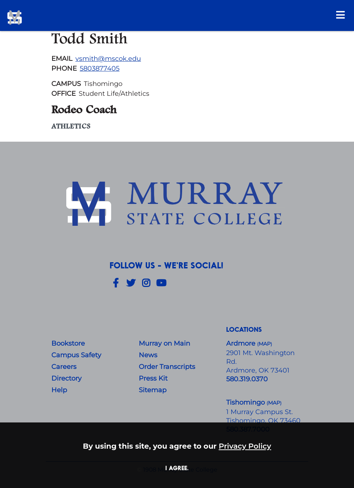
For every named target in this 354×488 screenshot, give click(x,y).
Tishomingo (246, 402)
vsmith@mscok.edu (108, 59)
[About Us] (177, 205)
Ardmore (241, 343)
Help (59, 390)
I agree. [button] (177, 467)
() (274, 403)
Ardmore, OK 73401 (258, 370)
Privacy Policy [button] (245, 445)
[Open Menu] (340, 14)
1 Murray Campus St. (259, 412)
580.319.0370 (247, 379)
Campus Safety (76, 355)
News (148, 355)
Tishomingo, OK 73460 (263, 421)
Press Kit (153, 378)
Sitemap (152, 390)
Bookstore (68, 343)
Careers (63, 367)
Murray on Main (164, 343)
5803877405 (99, 68)
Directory (66, 378)
